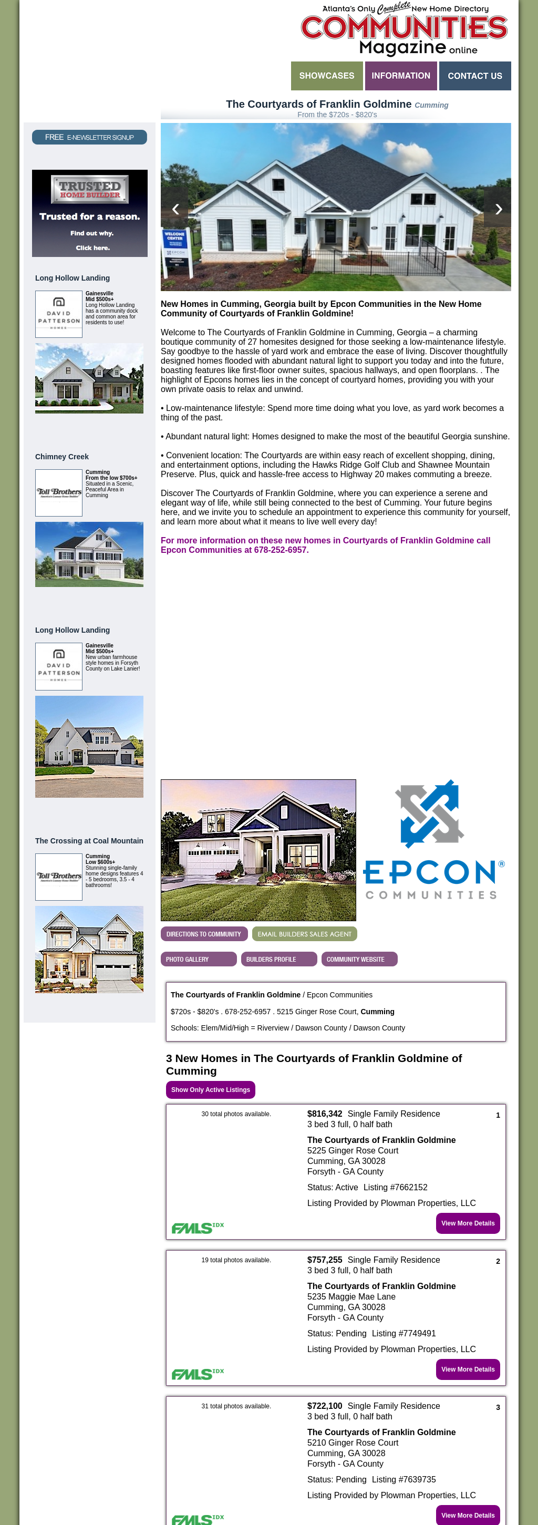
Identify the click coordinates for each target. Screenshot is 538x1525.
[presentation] (174, 146)
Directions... (204, 812)
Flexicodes (364, 1490)
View (131, 426)
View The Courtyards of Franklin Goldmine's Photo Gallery (199, 837)
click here (418, 1462)
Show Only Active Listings (210, 968)
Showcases (327, 75)
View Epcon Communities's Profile (279, 837)
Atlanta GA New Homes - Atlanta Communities (403, 29)
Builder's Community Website (360, 837)
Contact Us (475, 75)
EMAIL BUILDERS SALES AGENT (304, 812)
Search (225, 75)
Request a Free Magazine (90, 61)
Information (401, 75)
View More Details (468, 1101)
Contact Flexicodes (236, 1496)
